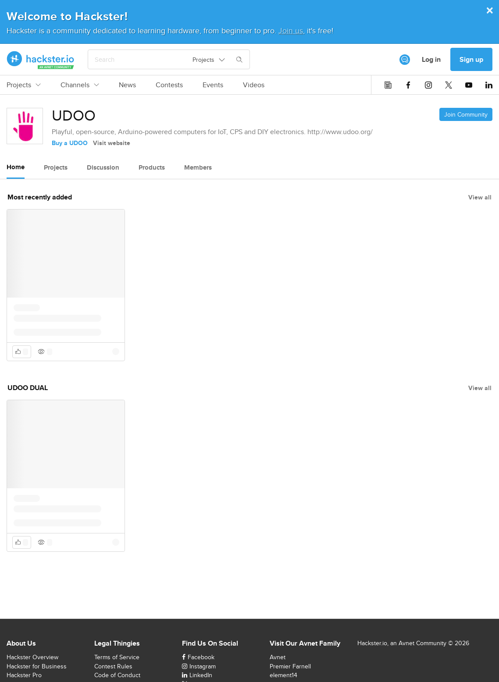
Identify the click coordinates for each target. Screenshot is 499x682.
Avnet (277, 657)
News (127, 85)
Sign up (471, 59)
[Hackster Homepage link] (41, 59)
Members (198, 167)
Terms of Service (116, 657)
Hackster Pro (24, 675)
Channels (80, 85)
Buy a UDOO (70, 143)
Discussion (103, 167)
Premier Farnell (290, 666)
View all (480, 197)
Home (16, 167)
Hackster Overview (32, 657)
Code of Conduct (117, 675)
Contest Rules (113, 666)
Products (152, 167)
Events (213, 85)
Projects (24, 85)
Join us (290, 30)
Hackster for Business (37, 666)
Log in (431, 59)
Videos (253, 85)
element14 (283, 675)
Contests (169, 85)
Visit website (111, 143)
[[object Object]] (404, 59)
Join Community (466, 114)
